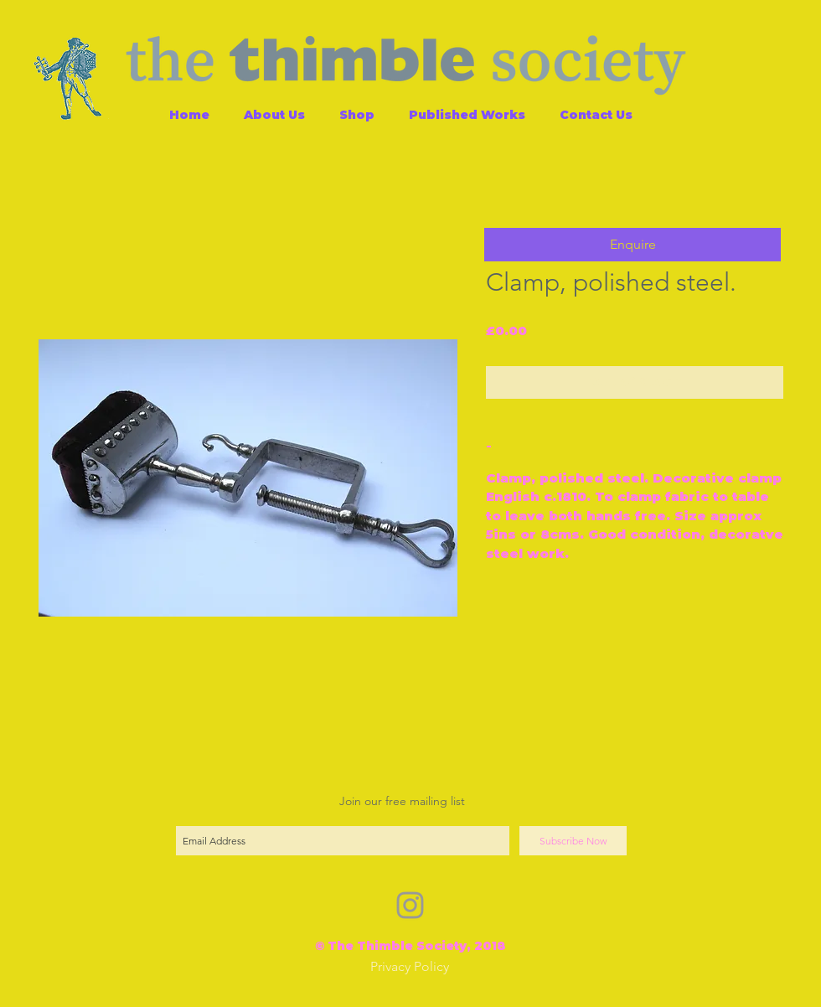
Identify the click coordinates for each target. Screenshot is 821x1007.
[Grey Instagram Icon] (410, 905)
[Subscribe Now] (573, 840)
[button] (632, 244)
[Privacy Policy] (409, 967)
